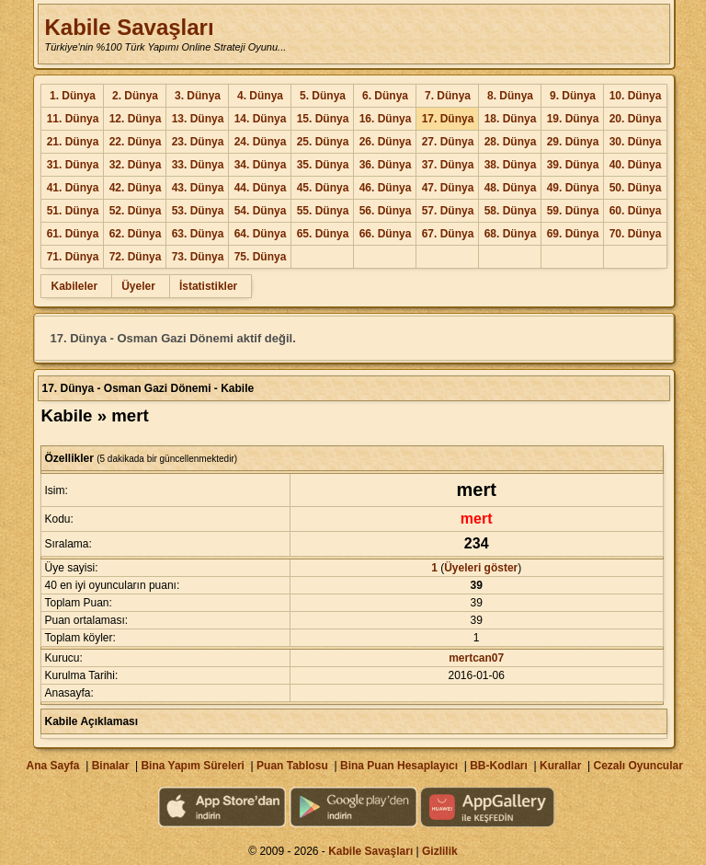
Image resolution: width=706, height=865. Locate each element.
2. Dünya (135, 95)
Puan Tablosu (292, 765)
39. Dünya (573, 164)
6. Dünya (385, 95)
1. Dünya (73, 95)
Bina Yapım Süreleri (193, 765)
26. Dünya (385, 141)
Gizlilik (440, 851)
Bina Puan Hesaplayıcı (399, 765)
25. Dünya (323, 141)
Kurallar (560, 765)
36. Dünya (385, 164)
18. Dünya (510, 118)
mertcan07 (476, 658)
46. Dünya (385, 187)
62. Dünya (135, 233)
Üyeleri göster (481, 567)
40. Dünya (635, 164)
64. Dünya (260, 233)
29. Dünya (573, 141)
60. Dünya (635, 210)
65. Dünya (323, 233)
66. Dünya (385, 233)
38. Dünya (510, 164)
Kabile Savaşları (128, 27)
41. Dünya (73, 187)
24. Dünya (260, 141)
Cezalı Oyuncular (637, 765)
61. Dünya (73, 233)
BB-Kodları (499, 765)
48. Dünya (510, 187)
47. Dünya (448, 187)
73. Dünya (198, 256)
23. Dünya (198, 141)
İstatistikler (208, 286)
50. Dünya (635, 187)
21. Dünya (73, 141)
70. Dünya (635, 233)
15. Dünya (323, 118)
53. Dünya (198, 210)
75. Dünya (260, 256)
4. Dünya (260, 95)
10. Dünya (635, 95)
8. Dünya (510, 95)
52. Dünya (135, 210)
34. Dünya (260, 164)
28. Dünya (510, 141)
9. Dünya (573, 95)
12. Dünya (135, 118)
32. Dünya (135, 164)
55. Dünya (323, 210)
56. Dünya (385, 210)
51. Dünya (73, 210)
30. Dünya (635, 141)
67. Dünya (448, 233)
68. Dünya (510, 233)
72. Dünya (135, 256)
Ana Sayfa (52, 765)
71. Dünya (73, 256)
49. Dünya (573, 187)
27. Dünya (448, 141)
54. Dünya (260, 210)
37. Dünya (448, 164)
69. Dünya (573, 233)
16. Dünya (385, 118)
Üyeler (138, 286)
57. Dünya (448, 210)
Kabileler (74, 286)
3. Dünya (198, 95)
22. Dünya (135, 141)
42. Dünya (135, 187)
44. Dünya (260, 187)
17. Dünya (448, 118)
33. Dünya (198, 164)
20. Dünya (635, 118)
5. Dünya (323, 95)
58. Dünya (510, 210)
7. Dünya (448, 95)
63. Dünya (198, 233)
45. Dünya (323, 187)
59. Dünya (573, 210)
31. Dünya (73, 164)
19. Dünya (573, 118)
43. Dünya (198, 187)
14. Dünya (260, 118)
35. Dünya (323, 164)
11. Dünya (73, 118)
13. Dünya (198, 118)
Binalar (111, 765)
